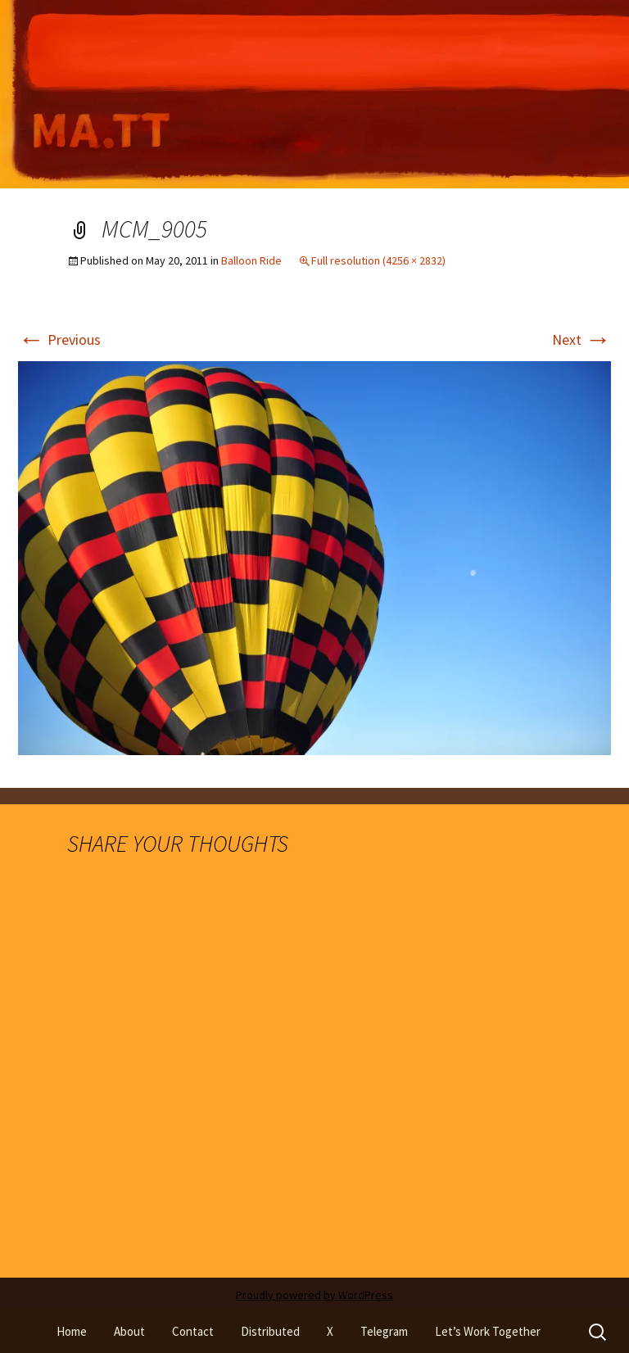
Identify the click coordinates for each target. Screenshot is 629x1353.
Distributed (270, 1331)
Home (72, 1331)
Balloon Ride (251, 260)
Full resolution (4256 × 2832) (378, 260)
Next (581, 339)
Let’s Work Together (488, 1331)
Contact (193, 1331)
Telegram (384, 1331)
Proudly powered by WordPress (314, 1294)
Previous (59, 339)
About (129, 1331)
